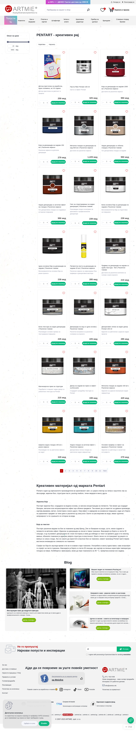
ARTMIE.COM (67, 722)
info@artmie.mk (110, 693)
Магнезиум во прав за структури (51, 392)
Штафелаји (56, 20)
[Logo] (21, 9)
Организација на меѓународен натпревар (75, 713)
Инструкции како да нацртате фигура (22, 618)
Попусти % (10, 20)
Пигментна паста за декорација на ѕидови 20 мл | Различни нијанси (84, 270)
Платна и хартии (44, 20)
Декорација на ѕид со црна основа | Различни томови (83, 332)
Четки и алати (66, 20)
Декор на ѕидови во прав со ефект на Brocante (84, 393)
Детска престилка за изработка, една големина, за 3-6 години (51, 88)
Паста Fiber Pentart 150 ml (80, 87)
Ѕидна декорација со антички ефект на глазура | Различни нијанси (50, 209)
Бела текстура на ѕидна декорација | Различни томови (50, 332)
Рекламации (6, 692)
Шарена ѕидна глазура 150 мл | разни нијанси (51, 453)
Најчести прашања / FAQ (11, 680)
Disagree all (29, 723)
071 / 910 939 (110, 684)
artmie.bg (94, 722)
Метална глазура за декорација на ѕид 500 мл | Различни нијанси (84, 148)
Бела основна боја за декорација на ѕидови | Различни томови (114, 208)
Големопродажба (8, 688)
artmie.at (110, 722)
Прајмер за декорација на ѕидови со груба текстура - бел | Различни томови (115, 271)
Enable (44, 723)
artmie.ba (78, 722)
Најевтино (41, 44)
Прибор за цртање (95, 20)
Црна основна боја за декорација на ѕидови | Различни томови (51, 271)
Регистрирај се (129, 2)
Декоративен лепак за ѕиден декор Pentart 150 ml (115, 332)
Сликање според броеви (122, 20)
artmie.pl (58, 722)
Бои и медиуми (31, 20)
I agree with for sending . (109, 662)
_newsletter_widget (51, 656)
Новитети (21, 20)
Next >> (105, 478)
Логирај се (116, 2)
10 (96, 478)
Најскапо (52, 44)
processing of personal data (106, 662)
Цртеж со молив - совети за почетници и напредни (109, 626)
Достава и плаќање (9, 676)
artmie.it (125, 722)
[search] (88, 11)
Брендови (106, 20)
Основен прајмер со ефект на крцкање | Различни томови (113, 453)
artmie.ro (86, 722)
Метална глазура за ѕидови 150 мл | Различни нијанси (115, 393)
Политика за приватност (111, 697)
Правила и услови (9, 684)
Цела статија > (29, 627)
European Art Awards (69, 709)
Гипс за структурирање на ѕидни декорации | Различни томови (83, 208)
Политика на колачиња (10, 696)
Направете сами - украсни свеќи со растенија (108, 600)
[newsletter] (124, 656)
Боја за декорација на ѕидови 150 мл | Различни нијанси (51, 148)
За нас (4, 672)
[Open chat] (130, 720)
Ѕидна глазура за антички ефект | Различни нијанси (83, 453)
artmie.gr (118, 722)
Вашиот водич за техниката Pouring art (106, 577)
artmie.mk (102, 722)
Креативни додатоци (80, 20)
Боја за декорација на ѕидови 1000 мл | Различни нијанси (115, 88)
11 (100, 478)
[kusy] (43, 103)
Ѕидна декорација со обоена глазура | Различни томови (113, 148)
